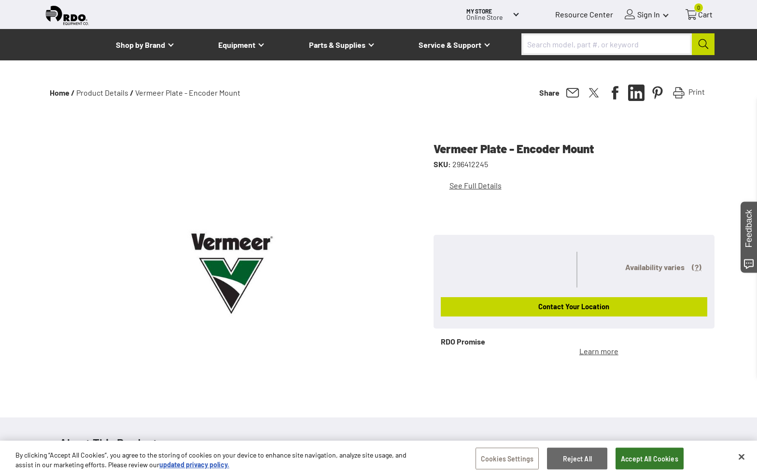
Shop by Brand (140, 44)
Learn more (598, 351)
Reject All (577, 462)
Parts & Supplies (337, 44)
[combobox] (618, 44)
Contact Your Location (573, 306)
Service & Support (450, 44)
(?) (696, 267)
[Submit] (703, 44)
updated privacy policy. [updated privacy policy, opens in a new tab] (194, 468)
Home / (62, 92)
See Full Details (475, 185)
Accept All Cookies (649, 462)
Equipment (236, 44)
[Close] (741, 460)
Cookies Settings (507, 462)
